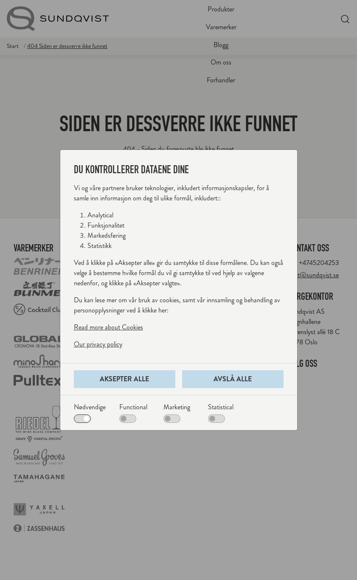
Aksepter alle (124, 379)
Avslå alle (233, 379)
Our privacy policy (98, 344)
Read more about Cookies (108, 327)
